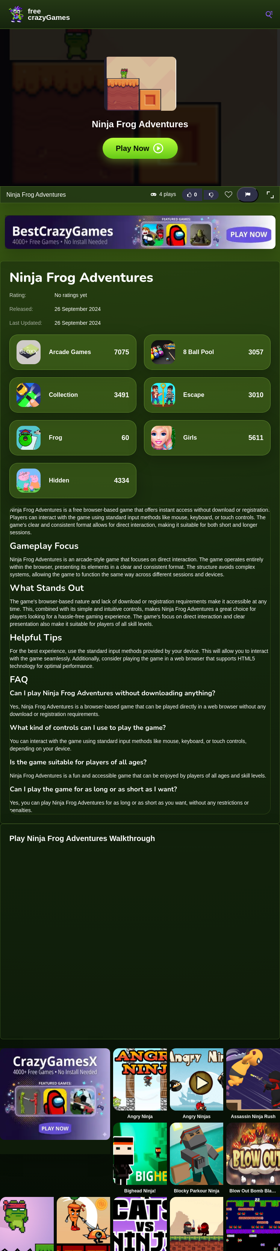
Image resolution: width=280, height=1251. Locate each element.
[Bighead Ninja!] (140, 1158)
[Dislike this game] (211, 195)
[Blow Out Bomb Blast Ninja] (253, 1158)
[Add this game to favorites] (228, 195)
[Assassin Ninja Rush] (253, 1084)
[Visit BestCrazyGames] (140, 232)
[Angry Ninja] (140, 1084)
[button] (270, 194)
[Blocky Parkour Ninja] (197, 1158)
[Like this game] (192, 194)
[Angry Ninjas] (197, 1084)
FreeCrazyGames (39, 14)
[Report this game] (248, 194)
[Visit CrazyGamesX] (55, 1094)
